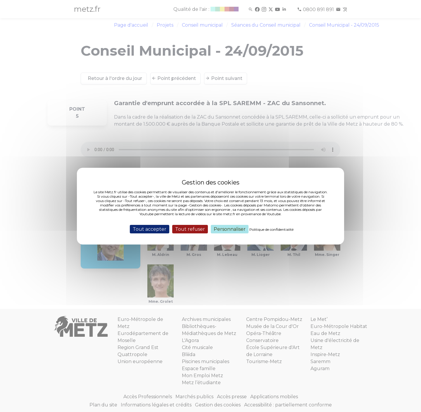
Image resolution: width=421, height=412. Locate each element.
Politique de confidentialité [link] (271, 229)
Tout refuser (190, 229)
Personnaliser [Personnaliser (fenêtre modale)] (230, 229)
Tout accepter (149, 229)
